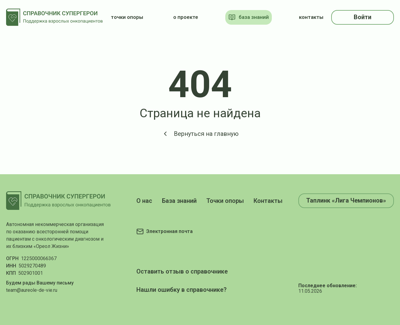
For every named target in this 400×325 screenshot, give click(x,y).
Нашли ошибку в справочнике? (181, 289)
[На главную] (54, 17)
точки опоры (127, 17)
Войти (362, 17)
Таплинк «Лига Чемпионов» (346, 200)
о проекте (185, 17)
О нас (144, 200)
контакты (311, 17)
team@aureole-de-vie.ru (31, 290)
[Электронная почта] (164, 231)
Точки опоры (225, 200)
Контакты (268, 200)
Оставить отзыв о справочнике (182, 271)
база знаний (248, 17)
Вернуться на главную (200, 133)
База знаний (179, 200)
